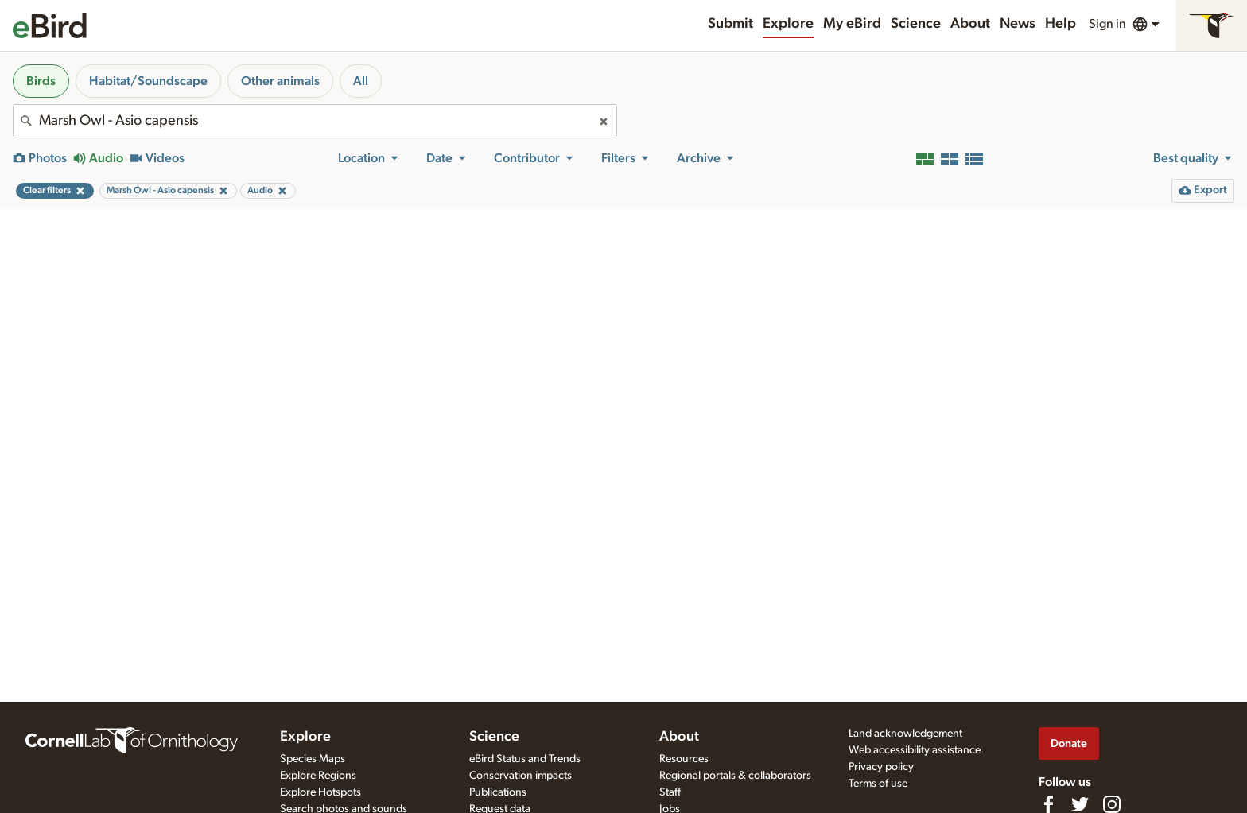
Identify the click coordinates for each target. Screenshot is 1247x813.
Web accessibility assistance (915, 750)
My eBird (852, 24)
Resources (684, 759)
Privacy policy (881, 766)
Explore (788, 24)
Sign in (1107, 23)
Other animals (280, 81)
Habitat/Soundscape (148, 81)
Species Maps (312, 759)
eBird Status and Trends (525, 759)
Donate (1069, 743)
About (970, 24)
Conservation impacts (520, 775)
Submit (730, 24)
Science (916, 24)
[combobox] (315, 121)
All (360, 81)
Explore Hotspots (320, 792)
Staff (670, 792)
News (1017, 24)
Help (1060, 24)
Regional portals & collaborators (735, 775)
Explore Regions (318, 775)
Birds (41, 81)
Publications (497, 792)
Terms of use (878, 783)
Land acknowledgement (905, 733)
